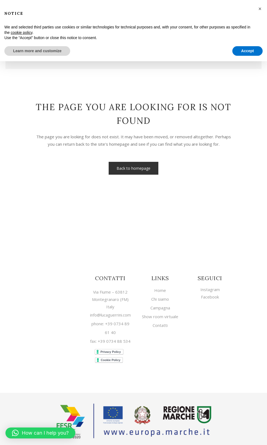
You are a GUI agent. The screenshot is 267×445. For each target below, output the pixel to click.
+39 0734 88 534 (113, 340)
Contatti (160, 325)
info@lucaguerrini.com (110, 314)
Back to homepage (133, 168)
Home (160, 290)
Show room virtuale (160, 316)
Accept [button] (247, 51)
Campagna (160, 307)
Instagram (210, 288)
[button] (40, 433)
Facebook (210, 296)
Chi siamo (160, 298)
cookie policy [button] (21, 32)
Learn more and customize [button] (37, 51)
